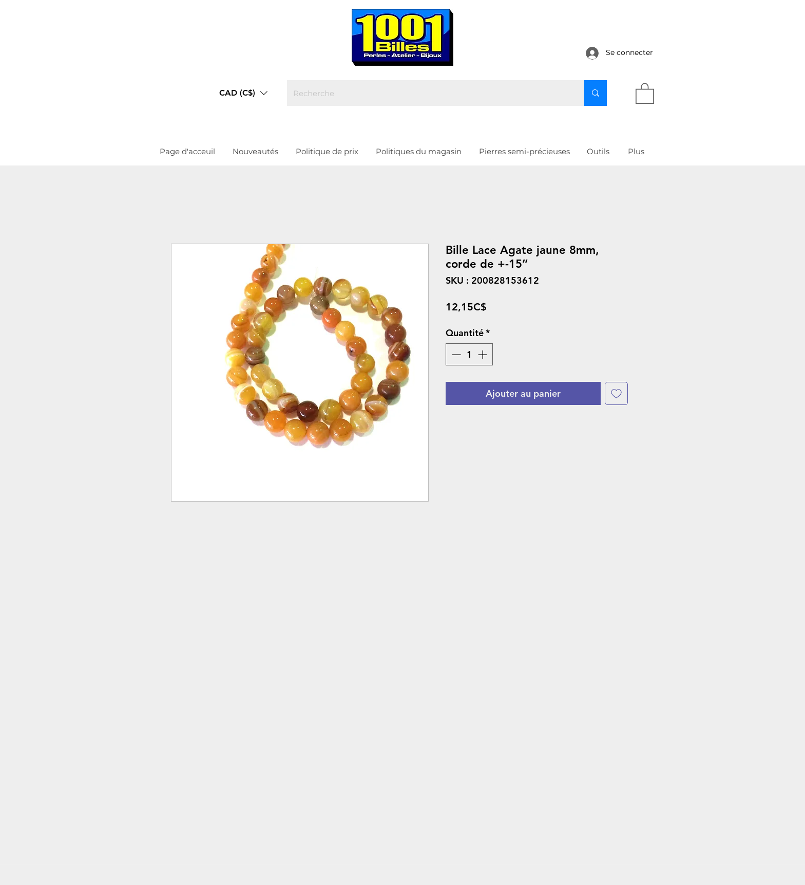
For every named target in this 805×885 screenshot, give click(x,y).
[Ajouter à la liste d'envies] (616, 393)
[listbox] (243, 93)
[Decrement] (455, 354)
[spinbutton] (469, 354)
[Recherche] (428, 93)
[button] (243, 93)
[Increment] (483, 354)
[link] (645, 93)
